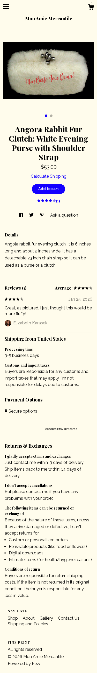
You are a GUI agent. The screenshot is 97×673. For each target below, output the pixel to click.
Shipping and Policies (28, 623)
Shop (13, 618)
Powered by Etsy (24, 663)
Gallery (47, 618)
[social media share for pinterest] (42, 215)
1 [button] (46, 115)
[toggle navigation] (6, 6)
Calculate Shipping (48, 176)
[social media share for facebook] (21, 215)
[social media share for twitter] (32, 215)
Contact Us (68, 618)
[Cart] (91, 8)
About (29, 618)
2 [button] (51, 115)
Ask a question (64, 215)
